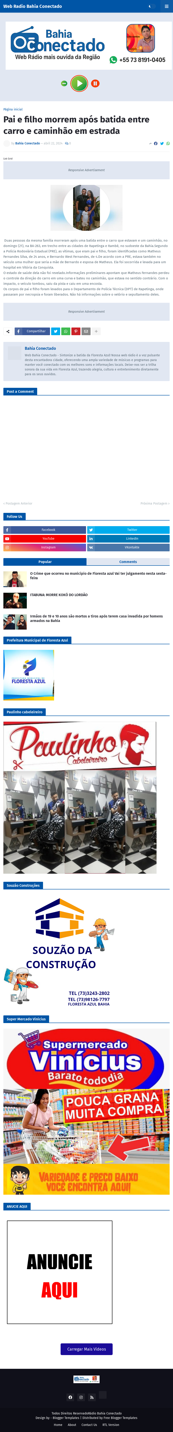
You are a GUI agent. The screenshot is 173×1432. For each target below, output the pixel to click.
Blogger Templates (66, 1418)
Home (58, 1425)
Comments (128, 562)
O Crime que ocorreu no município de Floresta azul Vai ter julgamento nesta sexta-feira (98, 575)
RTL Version (110, 1425)
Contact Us (89, 1425)
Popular (45, 562)
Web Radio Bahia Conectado (32, 6)
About (72, 1425)
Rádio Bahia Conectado (105, 1413)
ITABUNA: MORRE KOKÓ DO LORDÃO (59, 595)
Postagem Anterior (19, 503)
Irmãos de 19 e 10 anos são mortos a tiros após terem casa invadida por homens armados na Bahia (96, 618)
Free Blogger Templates (120, 1418)
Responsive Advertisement (86, 170)
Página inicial (13, 109)
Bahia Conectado (40, 348)
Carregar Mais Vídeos (86, 1349)
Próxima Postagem (154, 503)
